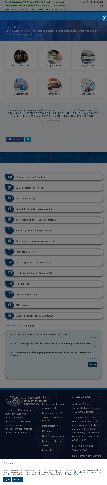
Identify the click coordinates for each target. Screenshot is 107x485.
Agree (7, 479)
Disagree (17, 479)
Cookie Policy (77, 472)
